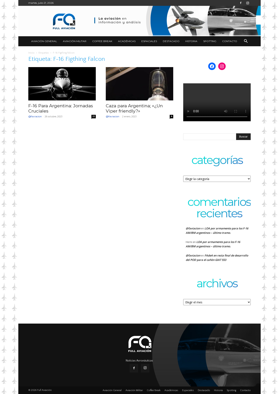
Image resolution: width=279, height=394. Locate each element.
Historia (191, 41)
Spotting (209, 41)
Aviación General (44, 41)
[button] (246, 42)
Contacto (229, 41)
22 (93, 116)
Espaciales (149, 41)
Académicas (127, 41)
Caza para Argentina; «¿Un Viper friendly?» (134, 108)
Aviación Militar (74, 41)
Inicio (31, 52)
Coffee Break (102, 41)
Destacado (171, 41)
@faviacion (35, 116)
